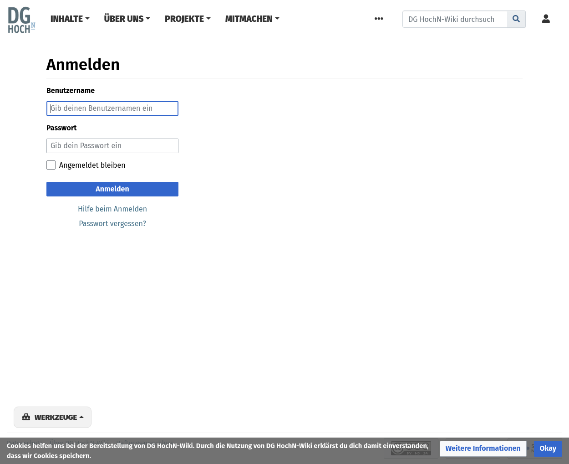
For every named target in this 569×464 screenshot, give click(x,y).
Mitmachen (249, 19)
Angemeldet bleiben (92, 165)
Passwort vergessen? (112, 223)
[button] (483, 449)
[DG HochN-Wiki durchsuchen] (455, 19)
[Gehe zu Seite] (516, 19)
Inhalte (67, 19)
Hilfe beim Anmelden (112, 209)
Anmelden (112, 189)
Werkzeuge (56, 417)
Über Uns (124, 19)
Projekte (184, 19)
